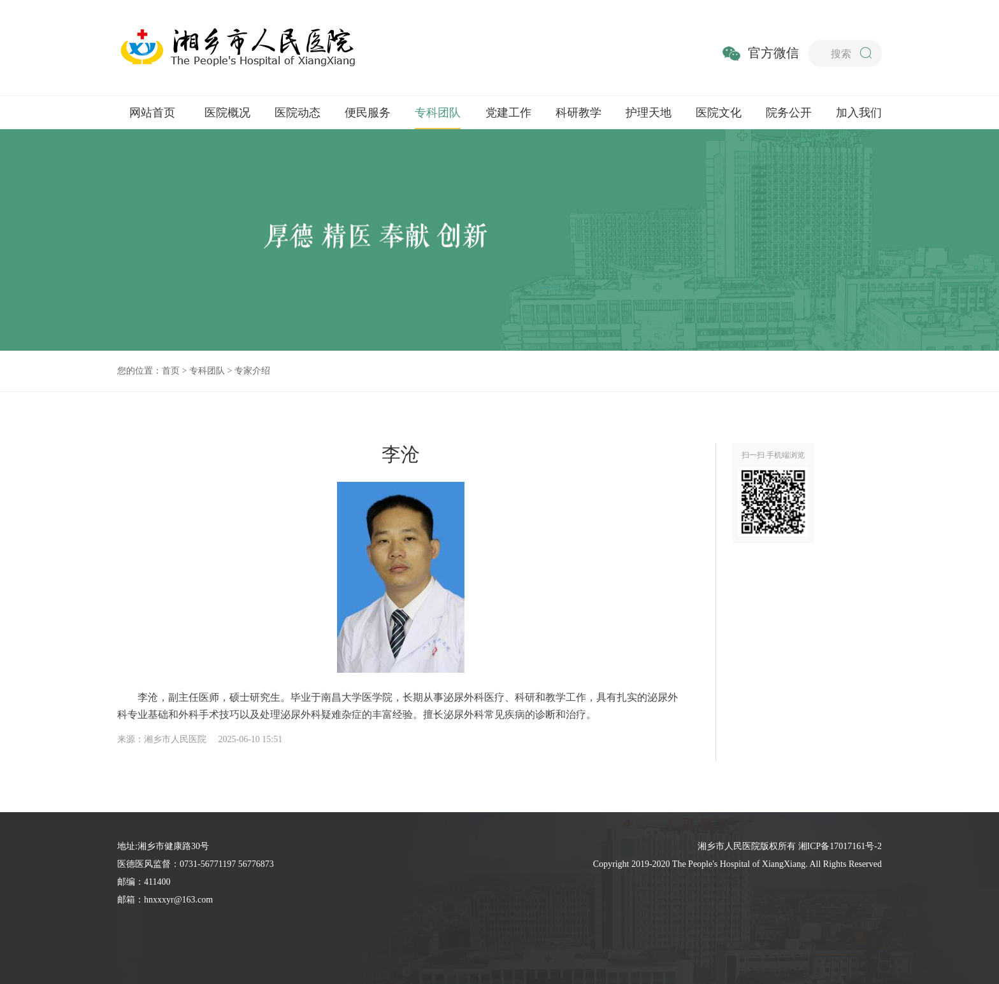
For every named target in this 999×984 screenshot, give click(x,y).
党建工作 (508, 112)
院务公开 (789, 112)
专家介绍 (252, 371)
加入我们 (859, 112)
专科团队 (438, 112)
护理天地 (649, 112)
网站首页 (152, 112)
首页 (171, 371)
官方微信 (773, 53)
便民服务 (368, 112)
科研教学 (578, 112)
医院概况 (227, 112)
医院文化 (719, 112)
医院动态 (297, 112)
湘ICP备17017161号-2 (840, 846)
